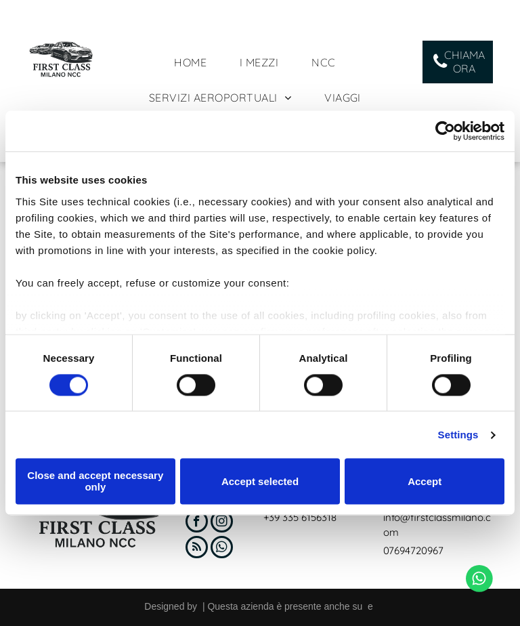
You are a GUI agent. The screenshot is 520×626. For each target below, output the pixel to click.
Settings (458, 434)
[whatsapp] (222, 549)
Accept (424, 481)
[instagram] (222, 523)
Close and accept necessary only (95, 481)
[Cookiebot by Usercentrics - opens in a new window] (445, 131)
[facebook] (197, 523)
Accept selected (260, 481)
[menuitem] (195, 62)
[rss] (197, 549)
